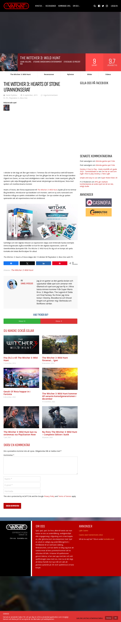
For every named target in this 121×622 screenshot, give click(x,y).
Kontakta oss (22, 538)
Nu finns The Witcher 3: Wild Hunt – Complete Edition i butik (59, 433)
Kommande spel (64, 6)
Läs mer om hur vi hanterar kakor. (89, 618)
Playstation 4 (14, 98)
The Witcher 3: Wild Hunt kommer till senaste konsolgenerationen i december (59, 396)
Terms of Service (64, 496)
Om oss (75, 6)
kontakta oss (109, 539)
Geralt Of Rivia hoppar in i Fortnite (17, 393)
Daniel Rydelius (11, 95)
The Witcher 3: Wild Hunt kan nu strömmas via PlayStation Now (20, 433)
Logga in (114, 6)
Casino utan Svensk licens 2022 (91, 535)
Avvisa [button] (108, 618)
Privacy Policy (49, 496)
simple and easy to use (88, 178)
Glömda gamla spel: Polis (105, 161)
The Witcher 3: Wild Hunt (20, 74)
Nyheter (38, 6)
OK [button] (116, 618)
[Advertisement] (100, 133)
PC (7, 98)
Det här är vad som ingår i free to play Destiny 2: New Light (98, 172)
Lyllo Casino (83, 530)
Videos (108, 74)
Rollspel (28, 61)
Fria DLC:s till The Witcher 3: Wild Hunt (21, 359)
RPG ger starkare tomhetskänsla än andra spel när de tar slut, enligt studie (97, 184)
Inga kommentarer (50, 95)
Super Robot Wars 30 (109, 178)
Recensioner (50, 6)
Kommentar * (9, 455)
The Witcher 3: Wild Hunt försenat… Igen (55, 359)
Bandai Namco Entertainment (51, 61)
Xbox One (23, 98)
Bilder (89, 74)
